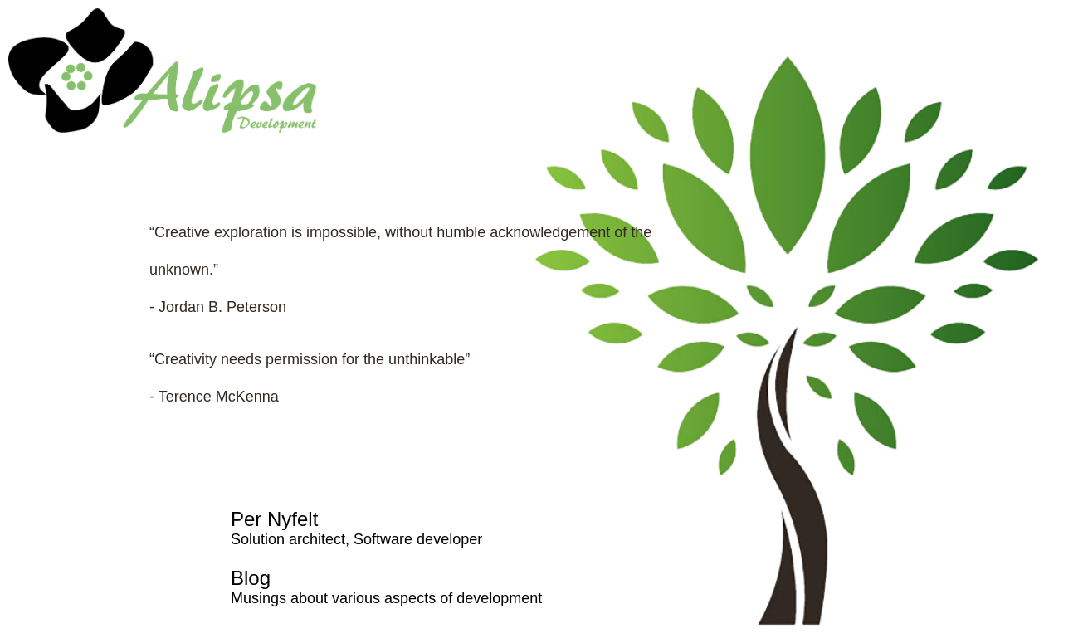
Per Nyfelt (274, 519)
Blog (251, 578)
